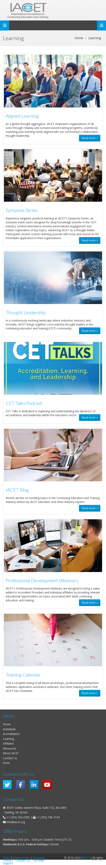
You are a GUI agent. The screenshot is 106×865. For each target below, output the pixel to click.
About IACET (11, 753)
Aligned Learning (22, 116)
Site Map (38, 860)
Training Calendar (23, 674)
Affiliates (8, 743)
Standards (9, 729)
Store (6, 763)
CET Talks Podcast (24, 403)
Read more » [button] (90, 138)
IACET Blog (17, 490)
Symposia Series (21, 210)
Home (7, 724)
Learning (8, 739)
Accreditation (11, 734)
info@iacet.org (15, 822)
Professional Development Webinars (42, 580)
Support (8, 863)
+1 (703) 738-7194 (48, 817)
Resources (9, 748)
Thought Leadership (26, 312)
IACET (85, 857)
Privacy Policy (21, 857)
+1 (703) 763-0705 (18, 817)
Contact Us (10, 758)
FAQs (6, 857)
